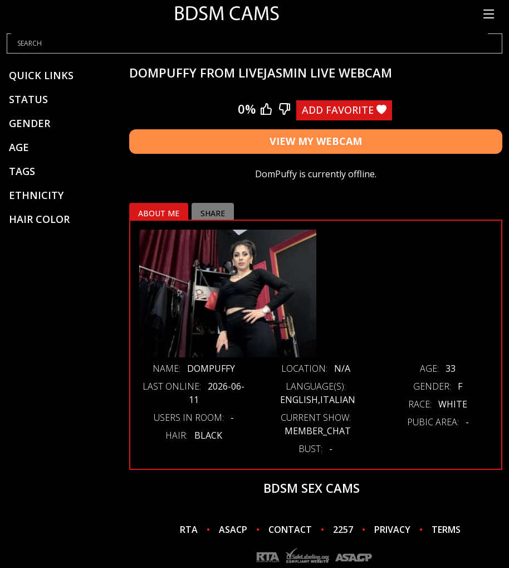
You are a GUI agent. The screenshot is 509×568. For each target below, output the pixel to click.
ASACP (233, 529)
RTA (189, 529)
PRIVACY (392, 529)
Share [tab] (212, 213)
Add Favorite (344, 110)
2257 (343, 529)
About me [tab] (158, 213)
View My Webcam (316, 141)
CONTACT (290, 529)
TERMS (446, 529)
